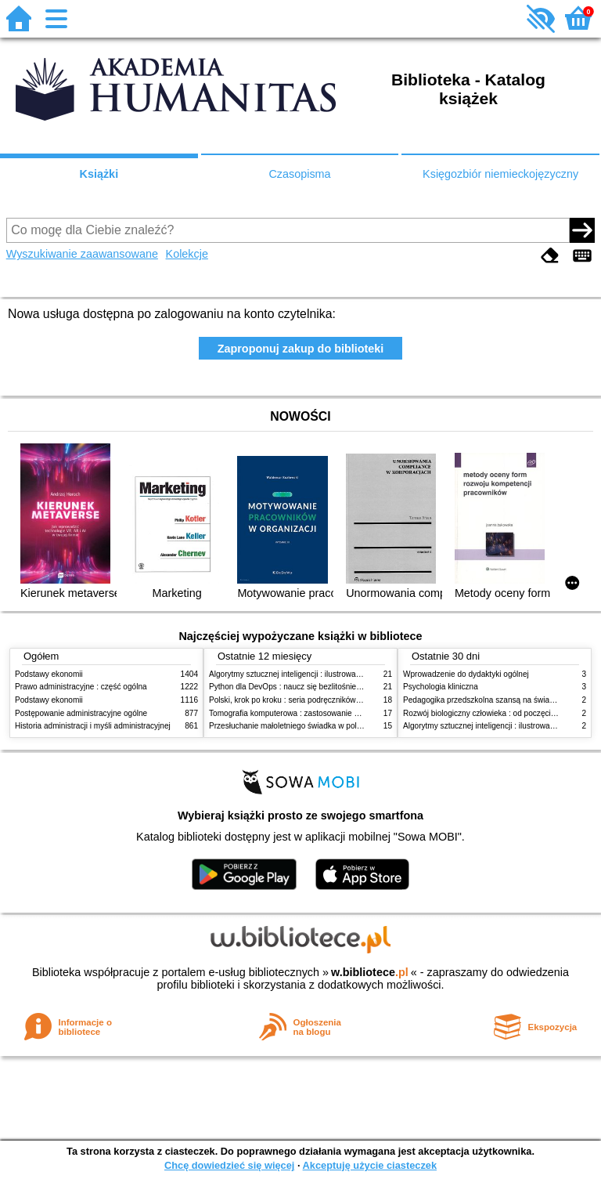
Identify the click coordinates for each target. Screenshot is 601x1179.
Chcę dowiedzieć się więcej (229, 1165)
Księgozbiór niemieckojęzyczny (500, 174)
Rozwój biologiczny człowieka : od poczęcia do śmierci (498, 713)
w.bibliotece (369, 972)
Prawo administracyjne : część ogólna (81, 686)
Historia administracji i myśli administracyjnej (93, 726)
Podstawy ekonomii (49, 674)
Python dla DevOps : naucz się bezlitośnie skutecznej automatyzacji (327, 686)
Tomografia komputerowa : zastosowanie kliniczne (296, 713)
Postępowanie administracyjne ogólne (81, 713)
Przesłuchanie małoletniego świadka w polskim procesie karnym (321, 726)
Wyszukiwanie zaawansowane (82, 254)
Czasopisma (299, 174)
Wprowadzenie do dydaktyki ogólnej (466, 674)
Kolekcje (187, 254)
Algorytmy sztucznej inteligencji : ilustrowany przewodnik (307, 674)
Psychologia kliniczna (440, 686)
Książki (99, 174)
